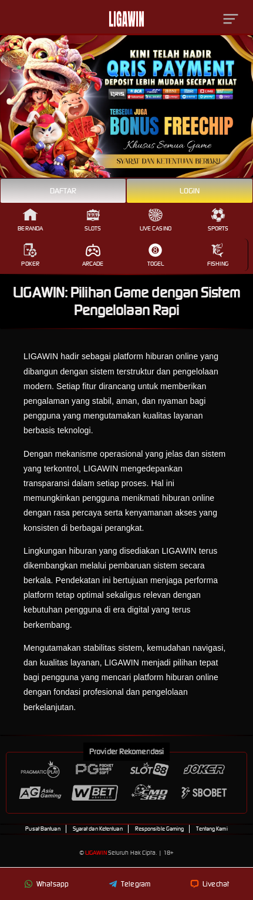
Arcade (93, 255)
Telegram (129, 883)
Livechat (209, 883)
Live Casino (155, 220)
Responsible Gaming (159, 828)
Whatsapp (46, 883)
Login (190, 191)
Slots (93, 220)
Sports (218, 220)
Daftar (63, 191)
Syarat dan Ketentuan (98, 828)
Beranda (30, 220)
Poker (30, 255)
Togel (155, 255)
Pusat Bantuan (42, 828)
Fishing (217, 255)
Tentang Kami (211, 828)
